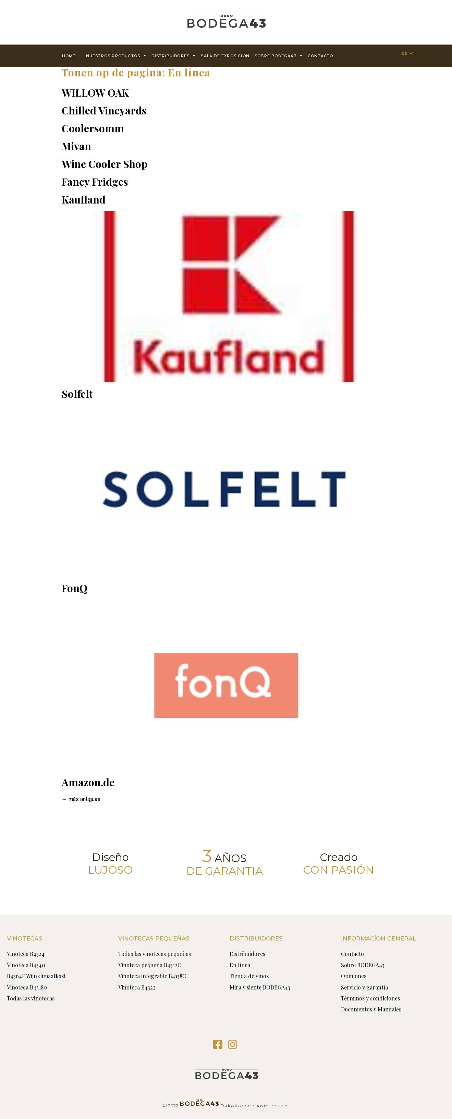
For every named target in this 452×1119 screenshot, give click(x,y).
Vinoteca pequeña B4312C (149, 965)
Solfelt (77, 394)
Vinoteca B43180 (27, 987)
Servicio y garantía (364, 987)
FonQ (74, 588)
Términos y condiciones (370, 998)
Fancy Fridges (95, 181)
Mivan (76, 146)
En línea (240, 965)
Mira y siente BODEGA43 (260, 987)
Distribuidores (173, 55)
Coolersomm (93, 128)
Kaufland (84, 199)
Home (69, 55)
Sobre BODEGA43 (279, 55)
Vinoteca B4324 (26, 953)
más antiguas (81, 799)
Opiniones (353, 976)
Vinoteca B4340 (26, 965)
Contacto (352, 953)
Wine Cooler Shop (105, 164)
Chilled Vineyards (104, 110)
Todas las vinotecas (30, 998)
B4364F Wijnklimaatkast (36, 976)
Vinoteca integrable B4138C (152, 976)
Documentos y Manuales (371, 1009)
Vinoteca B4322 (137, 987)
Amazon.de (88, 782)
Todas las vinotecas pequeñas (154, 953)
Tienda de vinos (249, 976)
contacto (320, 55)
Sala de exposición (225, 55)
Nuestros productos (116, 55)
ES (404, 53)
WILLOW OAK (95, 92)
